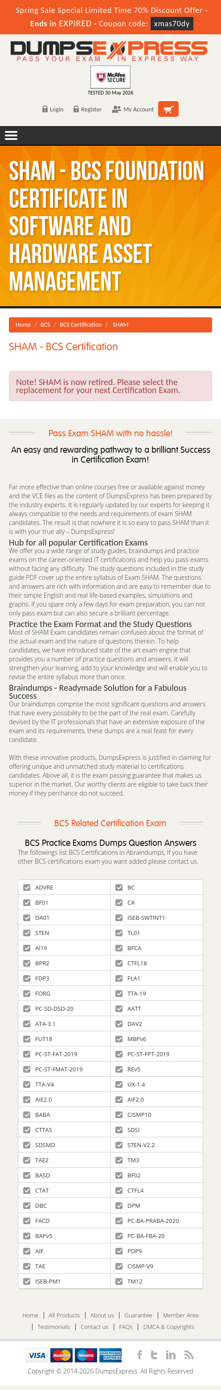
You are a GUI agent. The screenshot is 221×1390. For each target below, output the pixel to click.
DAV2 (128, 1024)
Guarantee (138, 1315)
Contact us (94, 1327)
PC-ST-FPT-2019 (142, 1054)
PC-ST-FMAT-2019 (52, 1069)
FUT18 (37, 1039)
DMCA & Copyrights (168, 1327)
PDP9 (128, 1251)
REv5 (127, 1069)
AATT (128, 1009)
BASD (36, 1175)
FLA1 (127, 978)
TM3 (127, 1160)
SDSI (127, 1130)
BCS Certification (81, 324)
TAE (34, 1266)
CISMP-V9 (134, 1266)
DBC (35, 1205)
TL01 (127, 933)
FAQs (125, 1327)
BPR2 (36, 963)
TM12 (129, 1281)
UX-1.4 (130, 1084)
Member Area (181, 1315)
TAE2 (36, 1160)
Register (88, 109)
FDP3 (36, 978)
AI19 (35, 948)
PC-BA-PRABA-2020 (147, 1221)
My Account (133, 109)
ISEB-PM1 (42, 1281)
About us (102, 1315)
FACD (36, 1221)
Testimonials (53, 1327)
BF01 (36, 902)
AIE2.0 (37, 1099)
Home (23, 324)
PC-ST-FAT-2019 (50, 1054)
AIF (33, 1251)
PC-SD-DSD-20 (48, 1009)
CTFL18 (131, 963)
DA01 (36, 918)
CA (125, 902)
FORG (36, 993)
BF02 (128, 1175)
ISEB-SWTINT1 (140, 918)
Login (52, 109)
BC (125, 887)
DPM (127, 1205)
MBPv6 (130, 1039)
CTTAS (37, 1130)
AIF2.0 (129, 1099)
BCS (45, 324)
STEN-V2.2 (135, 1145)
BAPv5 (37, 1236)
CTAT (36, 1190)
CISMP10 (133, 1115)
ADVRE (38, 887)
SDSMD (39, 1145)
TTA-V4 (38, 1084)
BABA (36, 1115)
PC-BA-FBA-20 (139, 1236)
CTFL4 (129, 1190)
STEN (36, 933)
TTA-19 (130, 993)
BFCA (128, 948)
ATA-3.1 (39, 1024)
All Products (64, 1315)
